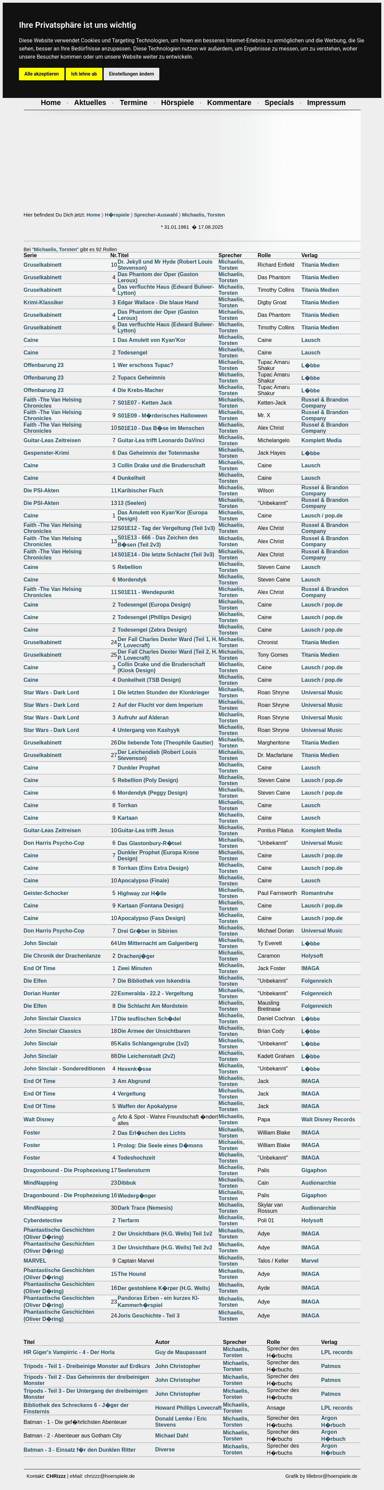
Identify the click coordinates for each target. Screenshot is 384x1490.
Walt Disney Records (328, 1119)
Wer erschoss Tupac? (146, 365)
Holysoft (312, 956)
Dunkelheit (131, 478)
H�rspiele (117, 215)
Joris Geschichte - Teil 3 (149, 1316)
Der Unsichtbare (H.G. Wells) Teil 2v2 (165, 1247)
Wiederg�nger (137, 1196)
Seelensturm (134, 1170)
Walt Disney (39, 1119)
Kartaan (128, 818)
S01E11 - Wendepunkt (146, 592)
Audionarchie (318, 1183)
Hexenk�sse (134, 1069)
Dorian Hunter (42, 993)
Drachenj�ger (136, 956)
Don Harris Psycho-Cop (54, 843)
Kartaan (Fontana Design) (151, 906)
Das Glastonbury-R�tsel (149, 843)
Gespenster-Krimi (46, 453)
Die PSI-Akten (41, 490)
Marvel (310, 1261)
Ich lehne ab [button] (84, 74)
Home (93, 215)
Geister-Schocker (46, 893)
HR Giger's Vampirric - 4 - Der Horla (69, 1352)
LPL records (337, 1352)
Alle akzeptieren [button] (41, 74)
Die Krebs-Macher (141, 390)
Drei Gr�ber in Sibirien (148, 931)
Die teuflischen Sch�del (149, 1019)
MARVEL (35, 1261)
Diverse (165, 1449)
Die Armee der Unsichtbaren (154, 1031)
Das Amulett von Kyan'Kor (152, 340)
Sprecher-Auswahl (156, 215)
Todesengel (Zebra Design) (152, 630)
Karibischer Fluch (140, 490)
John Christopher (177, 1366)
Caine (31, 340)
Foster (32, 1133)
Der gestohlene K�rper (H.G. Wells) (164, 1288)
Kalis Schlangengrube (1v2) (153, 1043)
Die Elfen (35, 981)
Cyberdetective (43, 1220)
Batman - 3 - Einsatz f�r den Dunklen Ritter (80, 1450)
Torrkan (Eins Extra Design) (153, 868)
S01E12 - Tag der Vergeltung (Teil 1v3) (166, 528)
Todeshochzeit (136, 1158)
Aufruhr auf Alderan (143, 717)
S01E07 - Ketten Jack (145, 403)
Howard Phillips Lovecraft (188, 1408)
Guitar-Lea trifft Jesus (146, 830)
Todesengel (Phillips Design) (154, 617)
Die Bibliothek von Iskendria (154, 981)
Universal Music (322, 692)
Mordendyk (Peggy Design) (152, 793)
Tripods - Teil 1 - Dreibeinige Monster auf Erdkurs (87, 1366)
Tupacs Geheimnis (141, 378)
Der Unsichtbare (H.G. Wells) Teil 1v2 (165, 1234)
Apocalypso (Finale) (143, 880)
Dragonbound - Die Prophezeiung (67, 1170)
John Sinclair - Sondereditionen (64, 1068)
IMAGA (310, 968)
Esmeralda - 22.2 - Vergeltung (155, 993)
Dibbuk (127, 1183)
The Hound (132, 1274)
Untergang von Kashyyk (149, 730)
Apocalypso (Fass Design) (151, 918)
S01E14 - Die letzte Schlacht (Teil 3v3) (166, 554)
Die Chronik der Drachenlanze (62, 956)
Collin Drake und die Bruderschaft (161, 465)
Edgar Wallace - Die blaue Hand (158, 302)
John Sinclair (41, 943)
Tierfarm (128, 1220)
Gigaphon (314, 1170)
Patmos (331, 1366)
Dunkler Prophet (139, 768)
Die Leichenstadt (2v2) (146, 1056)
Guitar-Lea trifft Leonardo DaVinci (161, 440)
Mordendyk (132, 580)
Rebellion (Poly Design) (148, 780)
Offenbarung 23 (44, 365)
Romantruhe (317, 893)
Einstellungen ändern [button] (131, 74)
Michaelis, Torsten (203, 215)
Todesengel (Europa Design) (154, 605)
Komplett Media (321, 440)
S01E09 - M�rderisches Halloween (162, 416)
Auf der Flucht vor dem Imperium (160, 705)
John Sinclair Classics (52, 1018)
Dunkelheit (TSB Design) (149, 680)
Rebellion (130, 567)
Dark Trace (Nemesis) (145, 1208)
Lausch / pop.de (322, 515)
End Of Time (40, 968)
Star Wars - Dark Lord (51, 692)
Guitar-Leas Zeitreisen (52, 440)
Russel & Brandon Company (324, 403)
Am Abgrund (134, 1081)
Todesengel (132, 352)
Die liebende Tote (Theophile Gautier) (165, 743)
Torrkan (127, 805)
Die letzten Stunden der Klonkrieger (163, 692)
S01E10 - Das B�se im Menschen (161, 428)
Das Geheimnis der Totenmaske (159, 453)
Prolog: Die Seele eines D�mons (160, 1145)
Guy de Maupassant (180, 1352)
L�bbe (310, 365)
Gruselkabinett (43, 265)
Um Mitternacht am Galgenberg (158, 943)
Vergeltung (132, 1094)
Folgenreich (316, 981)
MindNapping (41, 1183)
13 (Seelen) (132, 503)
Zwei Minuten (135, 968)
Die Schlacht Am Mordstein (153, 1006)
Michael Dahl (171, 1435)
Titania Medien (320, 265)
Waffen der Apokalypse (147, 1106)
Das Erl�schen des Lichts (152, 1133)
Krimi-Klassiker (43, 302)
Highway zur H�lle (142, 893)
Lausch (310, 340)
